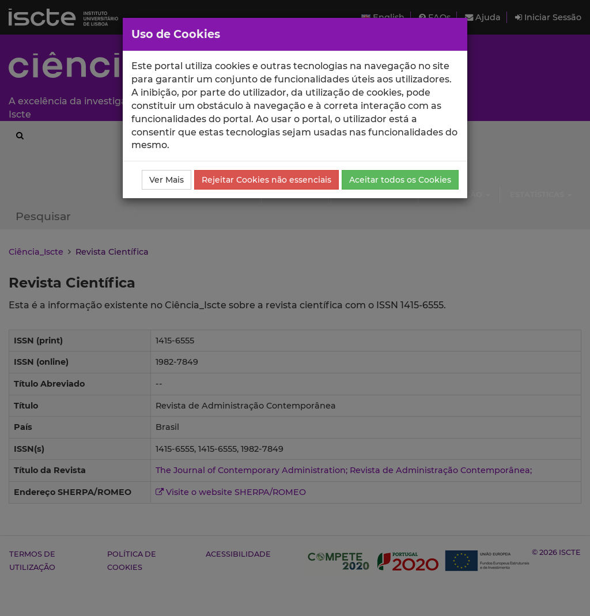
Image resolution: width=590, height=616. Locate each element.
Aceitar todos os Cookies (400, 180)
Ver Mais (166, 180)
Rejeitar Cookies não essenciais (266, 180)
